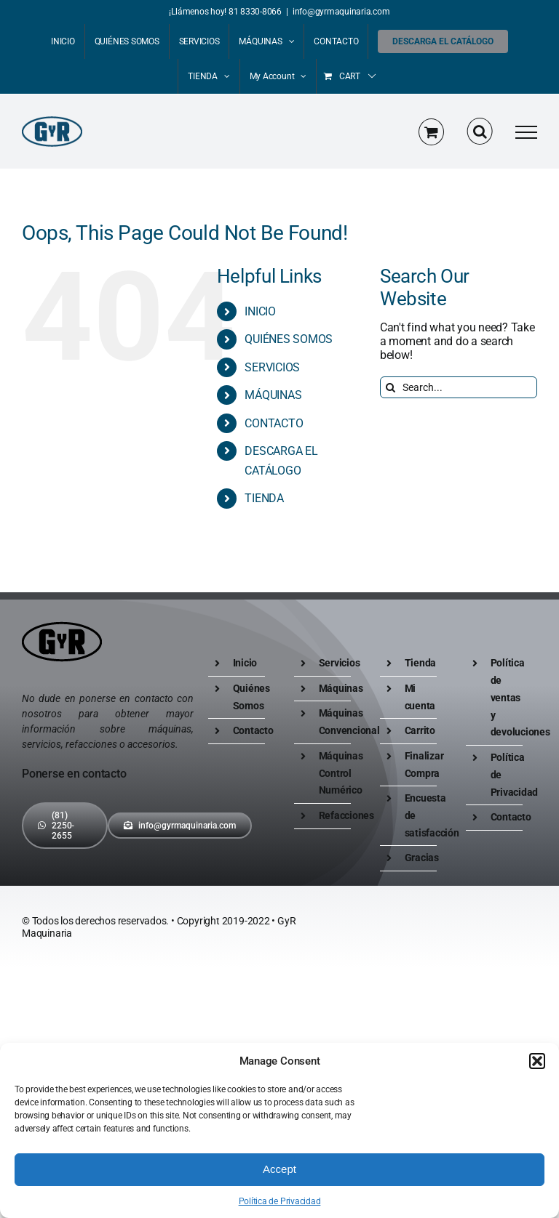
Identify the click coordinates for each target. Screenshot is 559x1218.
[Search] (391, 387)
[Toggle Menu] (526, 132)
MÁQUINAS (273, 395)
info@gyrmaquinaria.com (341, 12)
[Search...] (458, 387)
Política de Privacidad (280, 1201)
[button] (537, 1061)
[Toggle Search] (480, 131)
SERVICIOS (272, 367)
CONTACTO (274, 423)
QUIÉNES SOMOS (289, 339)
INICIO (260, 311)
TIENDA (264, 498)
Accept (279, 1169)
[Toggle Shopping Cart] (431, 132)
